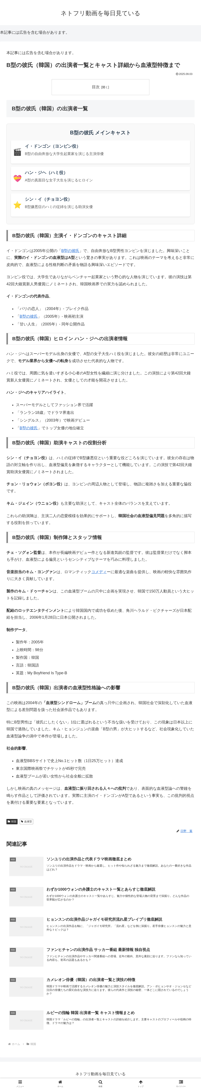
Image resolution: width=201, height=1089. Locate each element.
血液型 (26, 821)
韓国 (12, 821)
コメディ (99, 572)
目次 (96, 87)
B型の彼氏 (70, 251)
